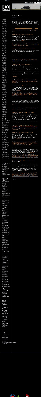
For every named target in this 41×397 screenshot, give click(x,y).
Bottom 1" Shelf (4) (5, 136)
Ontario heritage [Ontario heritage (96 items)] (5, 317)
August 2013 (4, 105)
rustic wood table (28, 157)
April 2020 (4, 55)
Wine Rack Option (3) (6, 284)
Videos (31, 2)
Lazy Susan (31, 173)
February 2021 (5, 48)
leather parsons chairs (33, 176)
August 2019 (4, 60)
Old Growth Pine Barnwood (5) (4, 213)
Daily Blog (37, 2)
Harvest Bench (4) (5, 179)
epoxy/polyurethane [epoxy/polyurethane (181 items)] (6, 296)
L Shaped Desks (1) (5, 189)
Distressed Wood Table (15, 155)
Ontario (30, 29)
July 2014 (4, 97)
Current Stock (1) (5, 150)
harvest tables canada (24, 127)
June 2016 (4, 85)
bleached (32, 174)
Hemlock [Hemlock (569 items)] (5, 311)
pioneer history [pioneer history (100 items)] (5, 320)
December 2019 (5, 57)
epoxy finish (28, 126)
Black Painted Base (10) (6, 129)
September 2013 (5, 104)
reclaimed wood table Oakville (30, 30)
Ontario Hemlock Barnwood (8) (4, 217)
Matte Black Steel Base (18, 28)
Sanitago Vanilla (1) (5, 242)
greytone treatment (29, 155)
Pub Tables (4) (5, 230)
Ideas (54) (4, 184)
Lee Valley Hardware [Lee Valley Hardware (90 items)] (5, 314)
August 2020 (4, 52)
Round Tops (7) (5, 239)
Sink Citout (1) (5, 249)
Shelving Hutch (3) (5, 247)
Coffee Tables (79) (5, 144)
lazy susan (27, 176)
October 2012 (5, 111)
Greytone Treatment (20, 92)
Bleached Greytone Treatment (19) (5, 134)
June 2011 (4, 116)
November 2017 (5, 74)
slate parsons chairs (18, 177)
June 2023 (4, 28)
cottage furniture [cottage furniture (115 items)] (5, 292)
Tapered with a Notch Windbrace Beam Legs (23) (6, 268)
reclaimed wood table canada (33, 143)
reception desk (20, 94)
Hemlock (13, 29)
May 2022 (4, 37)
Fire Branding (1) (5, 169)
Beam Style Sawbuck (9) (6, 127)
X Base (31, 154)
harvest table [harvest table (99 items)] (4, 301)
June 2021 (4, 45)
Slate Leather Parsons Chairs (21, 174)
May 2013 (4, 106)
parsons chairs (23, 177)
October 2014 (5, 95)
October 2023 (5, 25)
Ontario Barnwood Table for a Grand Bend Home (22, 34)
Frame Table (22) (5, 170)
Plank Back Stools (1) (6, 224)
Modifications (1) (5, 206)
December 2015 (5, 89)
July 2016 (4, 84)
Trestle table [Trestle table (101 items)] (4, 341)
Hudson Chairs (22, 125)
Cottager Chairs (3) (5, 148)
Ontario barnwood (30, 127)
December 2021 (5, 41)
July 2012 (4, 113)
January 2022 (5, 40)
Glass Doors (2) (5, 171)
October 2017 (5, 75)
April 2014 (4, 99)
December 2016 (5, 81)
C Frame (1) (4, 139)
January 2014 (5, 101)
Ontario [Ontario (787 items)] (5, 316)
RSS (6, 350)
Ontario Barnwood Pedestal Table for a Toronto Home (23, 48)
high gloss (24, 176)
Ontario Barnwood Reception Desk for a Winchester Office (24, 85)
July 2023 (4, 27)
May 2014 (4, 98)
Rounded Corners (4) (5, 241)
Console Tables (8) (5, 146)
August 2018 (4, 68)
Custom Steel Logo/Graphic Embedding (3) (5, 157)
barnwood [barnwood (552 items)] (5, 290)
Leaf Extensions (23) (5, 192)
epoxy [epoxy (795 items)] (4, 295)
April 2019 (4, 63)
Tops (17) (4, 269)
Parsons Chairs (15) (5, 221)
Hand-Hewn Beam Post (26, 173)
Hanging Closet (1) (5, 178)
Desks (16, 92)
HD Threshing (5, 8)
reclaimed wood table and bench (23, 143)
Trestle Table (14, 141)
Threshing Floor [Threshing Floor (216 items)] (6, 339)
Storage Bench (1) (5, 256)
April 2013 (4, 107)
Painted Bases (31, 125)
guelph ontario (14, 127)
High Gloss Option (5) (6, 181)
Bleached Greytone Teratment (19, 59)
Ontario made (33, 29)
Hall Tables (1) (5, 173)
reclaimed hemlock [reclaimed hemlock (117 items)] (5, 322)
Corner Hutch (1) (5, 147)
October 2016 (5, 82)
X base (35, 157)
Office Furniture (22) (5, 211)
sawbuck (32, 157)
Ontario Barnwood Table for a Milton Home (21, 147)
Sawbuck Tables (27, 154)
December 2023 (5, 24)
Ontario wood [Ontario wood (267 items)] (5, 319)
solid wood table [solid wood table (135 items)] (5, 338)
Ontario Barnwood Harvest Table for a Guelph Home (23, 112)
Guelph (36, 126)
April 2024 (4, 21)
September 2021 (5, 43)
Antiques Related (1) (5, 121)
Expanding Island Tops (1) (6, 167)
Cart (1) (4, 141)
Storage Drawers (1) (5, 257)
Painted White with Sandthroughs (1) (5, 220)
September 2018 (5, 67)
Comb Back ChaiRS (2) (6, 145)
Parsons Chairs (35, 173)
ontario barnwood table (21, 44)
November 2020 (5, 50)
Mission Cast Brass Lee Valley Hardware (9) (5, 205)
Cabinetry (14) (5, 140)
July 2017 (4, 76)
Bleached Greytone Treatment (29, 59)
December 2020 (5, 49)
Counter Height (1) (5, 149)
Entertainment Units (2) (6, 165)
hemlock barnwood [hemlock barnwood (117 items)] (5, 313)
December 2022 (5, 32)
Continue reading (24, 25)
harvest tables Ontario (30, 127)
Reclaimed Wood (17, 60)
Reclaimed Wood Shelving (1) (4, 236)
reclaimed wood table (22, 30)
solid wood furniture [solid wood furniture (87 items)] (5, 337)
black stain (19, 79)
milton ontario (28, 156)
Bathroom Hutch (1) (5, 126)
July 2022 (4, 36)
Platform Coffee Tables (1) (6, 227)
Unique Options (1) (5, 276)
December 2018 (5, 65)
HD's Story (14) (5, 180)
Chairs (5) (4, 143)
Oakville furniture (21, 29)
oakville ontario (26, 29)
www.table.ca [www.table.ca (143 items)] (5, 343)
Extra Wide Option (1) (6, 168)
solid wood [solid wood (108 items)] (4, 336)
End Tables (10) (5, 164)
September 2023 (5, 26)
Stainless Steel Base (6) (6, 255)
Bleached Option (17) (5, 135)
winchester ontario (15, 95)
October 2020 (5, 51)
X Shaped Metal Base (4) (6, 286)
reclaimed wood (16, 30)
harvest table (18, 127)
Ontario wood (32, 44)
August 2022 (4, 35)
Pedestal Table (27, 177)
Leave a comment (25, 45)
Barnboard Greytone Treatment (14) (5, 125)
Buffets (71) (4, 138)
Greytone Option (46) (5, 172)
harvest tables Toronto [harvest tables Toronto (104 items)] (6, 302)
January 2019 (5, 64)
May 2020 (4, 54)
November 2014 (5, 94)
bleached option (20, 175)
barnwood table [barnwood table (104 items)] (5, 291)
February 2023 (5, 31)
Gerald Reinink (21, 29)
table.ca (20, 144)
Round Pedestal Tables (28, 107)
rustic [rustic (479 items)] (4, 332)
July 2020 (4, 53)
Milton (24, 156)
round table (34, 108)
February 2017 (5, 80)
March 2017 (4, 79)
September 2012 (5, 112)
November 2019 (5, 58)
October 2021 (5, 42)
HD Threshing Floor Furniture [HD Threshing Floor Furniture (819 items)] (5, 308)
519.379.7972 (8, 0)
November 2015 (5, 90)
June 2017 (4, 77)
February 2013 (5, 108)
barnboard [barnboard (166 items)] (4, 289)
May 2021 (4, 46)
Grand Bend (16, 43)
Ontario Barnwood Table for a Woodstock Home (22, 132)
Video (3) (4, 278)
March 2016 (4, 87)
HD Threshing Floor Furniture (33, 29)
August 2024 (4, 19)
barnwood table (14, 29)
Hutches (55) (4, 183)
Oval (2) (4, 218)
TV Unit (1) (4, 273)
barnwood (36, 28)
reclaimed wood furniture (25, 128)
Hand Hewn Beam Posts (18, 173)
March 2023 (4, 30)
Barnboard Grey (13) (5, 124)
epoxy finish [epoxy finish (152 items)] (5, 297)
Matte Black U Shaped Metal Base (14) (5, 199)
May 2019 (4, 62)
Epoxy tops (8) (5, 166)
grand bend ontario (21, 43)
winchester (35, 94)
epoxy (18, 29)
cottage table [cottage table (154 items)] (5, 293)
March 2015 (4, 91)
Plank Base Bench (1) (6, 225)
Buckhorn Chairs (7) (5, 137)
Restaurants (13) (5, 237)
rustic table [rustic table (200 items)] (5, 335)
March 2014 (4, 100)
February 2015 (5, 92)
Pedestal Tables (17, 107)
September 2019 (5, 59)
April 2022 (4, 38)
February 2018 (5, 72)
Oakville (16, 29)
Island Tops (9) (5, 186)
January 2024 (5, 23)
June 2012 (4, 114)
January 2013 (5, 109)
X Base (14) (4, 285)
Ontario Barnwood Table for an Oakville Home (22, 19)
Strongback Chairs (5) (6, 262)
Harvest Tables (17, 125)
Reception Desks (26, 92)
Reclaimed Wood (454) (6, 232)
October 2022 (5, 34)
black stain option (23, 79)
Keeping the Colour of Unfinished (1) (5, 188)
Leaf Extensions (26, 125)
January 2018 (5, 73)
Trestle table (21, 45)
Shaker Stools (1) (5, 246)
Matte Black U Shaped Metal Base (27, 28)
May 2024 (4, 20)
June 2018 (4, 69)
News (26, 2)
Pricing (14, 12)
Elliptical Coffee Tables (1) (6, 163)
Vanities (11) (4, 277)
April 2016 (4, 86)
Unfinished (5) (5, 274)
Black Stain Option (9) (6, 130)
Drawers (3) (4, 162)
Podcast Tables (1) (5, 228)
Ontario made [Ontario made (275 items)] (5, 318)
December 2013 (5, 102)
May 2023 (4, 29)
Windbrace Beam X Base (16, 109)
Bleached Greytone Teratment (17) (5, 132)
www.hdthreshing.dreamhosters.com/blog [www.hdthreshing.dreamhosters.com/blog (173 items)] (9, 342)
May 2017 (4, 78)
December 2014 (5, 93)
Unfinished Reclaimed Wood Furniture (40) (5, 275)
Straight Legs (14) (5, 260)
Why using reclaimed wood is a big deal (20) (5, 281)
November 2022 (5, 33)
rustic (37, 128)
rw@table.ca (38, 0)
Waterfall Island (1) (5, 279)
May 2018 (4, 70)
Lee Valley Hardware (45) (6, 193)
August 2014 (4, 96)
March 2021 (4, 47)
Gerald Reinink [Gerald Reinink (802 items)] (4, 299)
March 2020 (4, 56)
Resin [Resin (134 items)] (4, 331)
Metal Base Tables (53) (6, 202)
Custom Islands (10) (5, 153)
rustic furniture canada (15, 144)
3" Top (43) (4, 119)
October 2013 (5, 103)
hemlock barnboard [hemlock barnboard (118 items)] (5, 312)
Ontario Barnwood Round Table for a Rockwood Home (24, 98)
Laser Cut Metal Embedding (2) (4, 191)
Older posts (14, 17)
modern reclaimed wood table (29, 80)
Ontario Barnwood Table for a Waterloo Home (22, 64)
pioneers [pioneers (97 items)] (4, 321)
